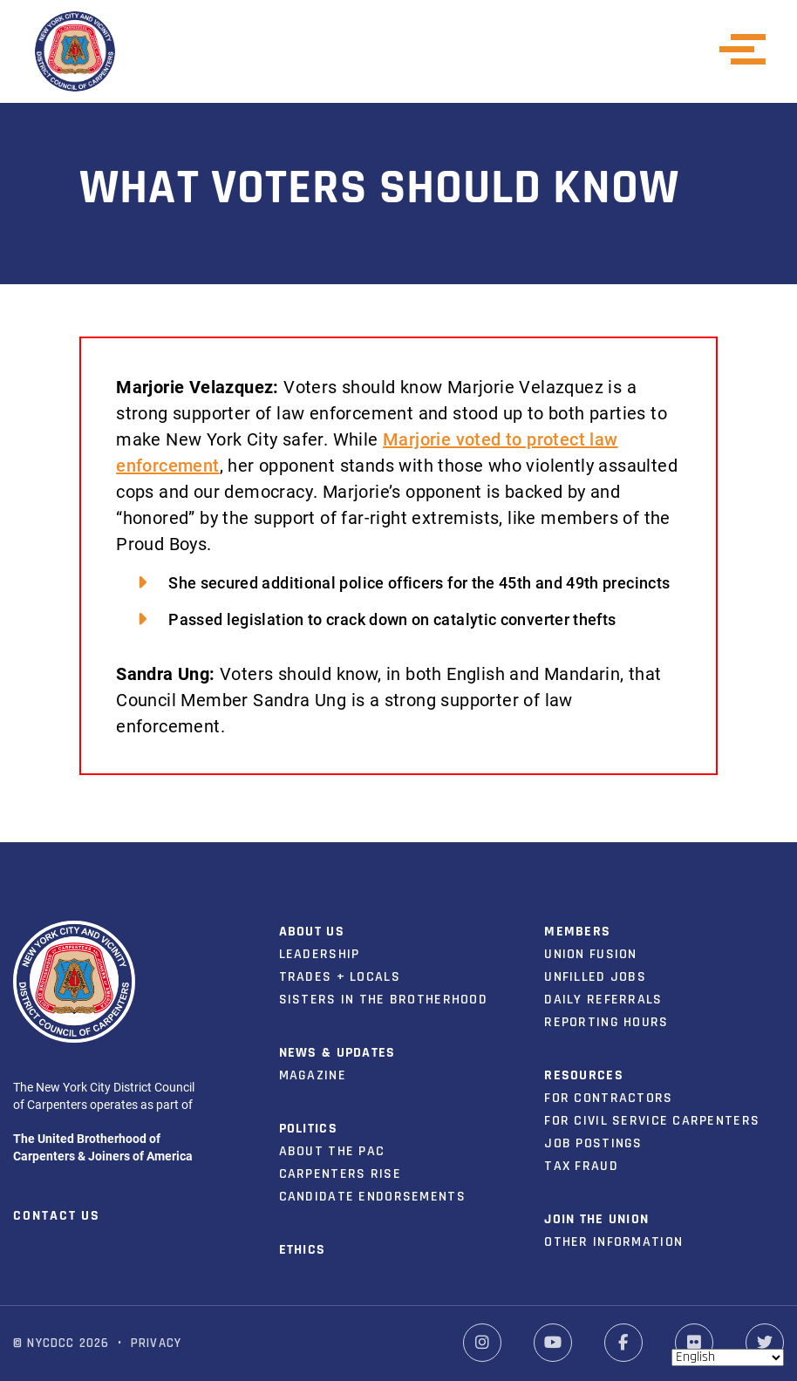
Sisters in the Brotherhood (383, 999)
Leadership (319, 954)
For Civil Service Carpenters (652, 1121)
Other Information (613, 1242)
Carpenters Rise (340, 1174)
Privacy (156, 1343)
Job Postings (593, 1143)
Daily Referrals (603, 999)
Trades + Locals (339, 977)
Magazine (312, 1075)
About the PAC (332, 1151)
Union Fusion (590, 954)
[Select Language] (727, 1357)
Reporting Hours (606, 1022)
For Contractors (608, 1098)
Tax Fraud (581, 1166)
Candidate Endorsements (372, 1196)
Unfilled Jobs (595, 977)
